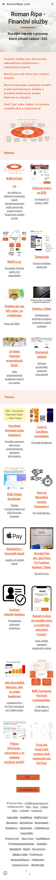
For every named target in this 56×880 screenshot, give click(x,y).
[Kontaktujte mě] (28, 790)
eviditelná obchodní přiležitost (15, 624)
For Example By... (41, 513)
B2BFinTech (14, 178)
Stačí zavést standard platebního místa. (41, 644)
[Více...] (28, 777)
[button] (3, 4)
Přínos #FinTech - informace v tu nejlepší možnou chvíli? (14, 753)
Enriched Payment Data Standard (14, 430)
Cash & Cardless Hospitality (41, 431)
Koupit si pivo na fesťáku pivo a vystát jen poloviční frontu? (42, 625)
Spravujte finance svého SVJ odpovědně (15, 272)
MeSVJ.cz (14, 261)
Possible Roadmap (41, 442)
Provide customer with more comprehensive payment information (15, 449)
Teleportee (41, 257)
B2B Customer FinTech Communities (42, 695)
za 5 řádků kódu (14, 710)
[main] (28, 26)
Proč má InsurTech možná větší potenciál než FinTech (42, 754)
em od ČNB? (13, 323)
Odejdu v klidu (41, 308)
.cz (14, 186)
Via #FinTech (41, 573)
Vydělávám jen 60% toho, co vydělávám (15, 310)
